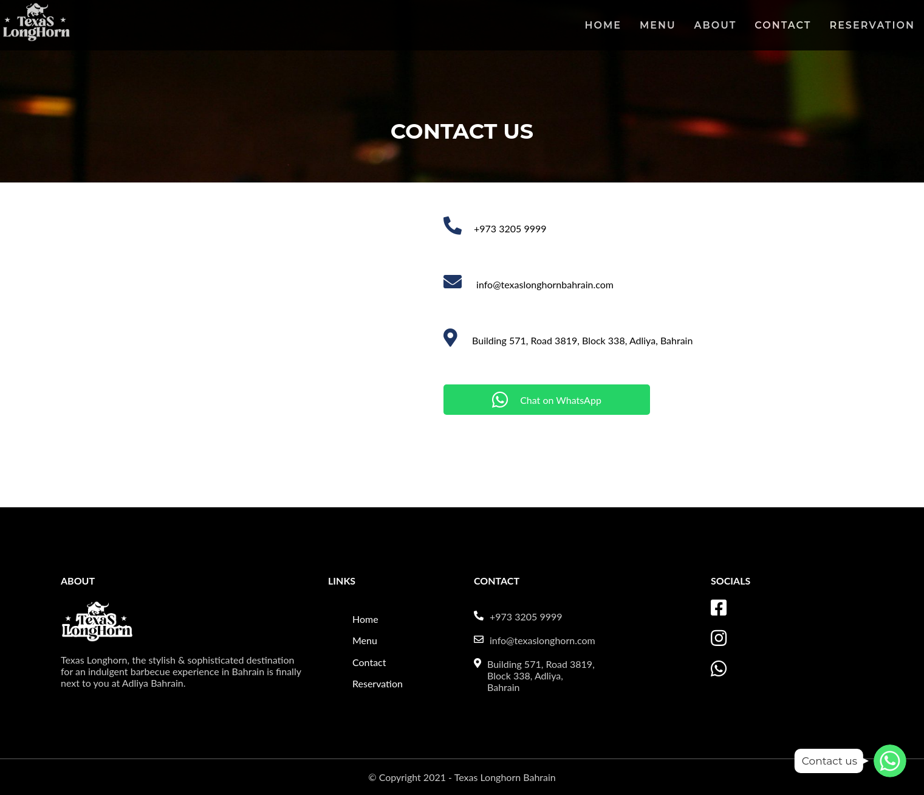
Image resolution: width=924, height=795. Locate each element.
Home (603, 25)
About (715, 25)
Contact (783, 25)
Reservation (872, 25)
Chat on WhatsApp (546, 400)
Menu (658, 25)
